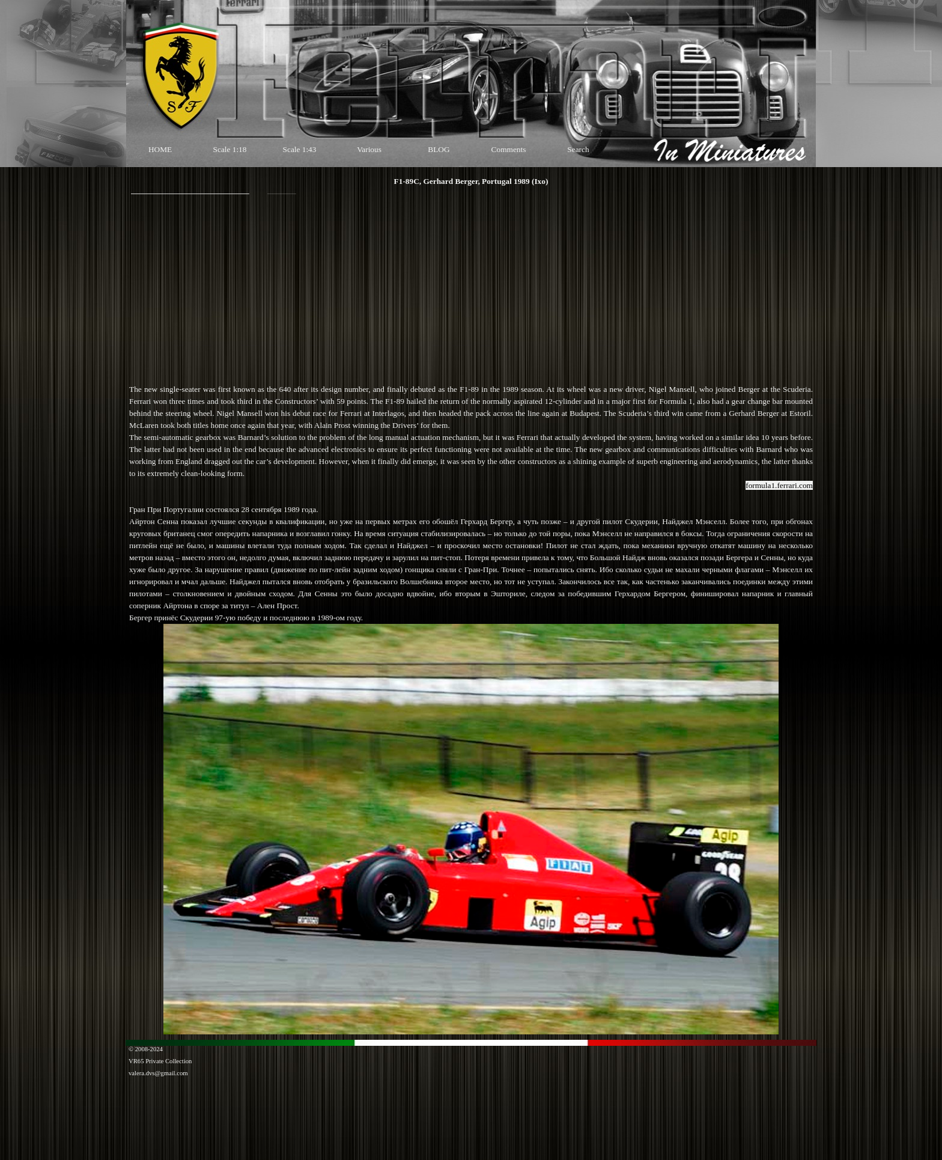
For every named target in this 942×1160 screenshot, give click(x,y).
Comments (508, 149)
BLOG (438, 149)
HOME (160, 149)
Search (578, 149)
